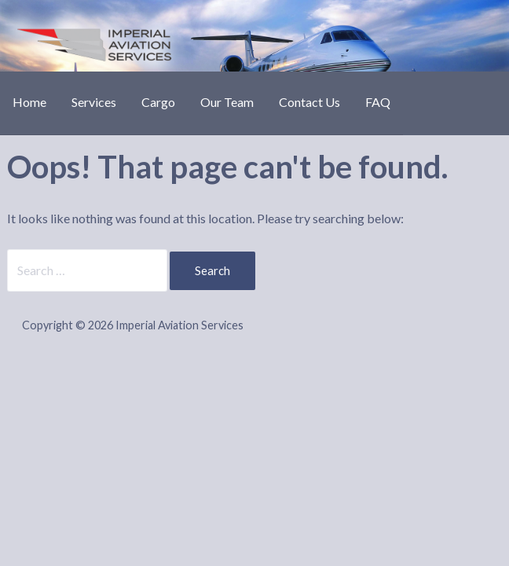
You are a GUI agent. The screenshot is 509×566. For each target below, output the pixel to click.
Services (93, 101)
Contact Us (309, 101)
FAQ (377, 101)
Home (29, 101)
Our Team (227, 101)
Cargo (158, 101)
